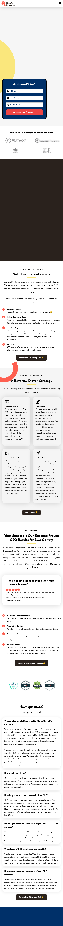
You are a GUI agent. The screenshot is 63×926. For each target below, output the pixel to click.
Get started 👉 (31, 512)
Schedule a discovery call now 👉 (31, 663)
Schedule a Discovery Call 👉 (31, 357)
